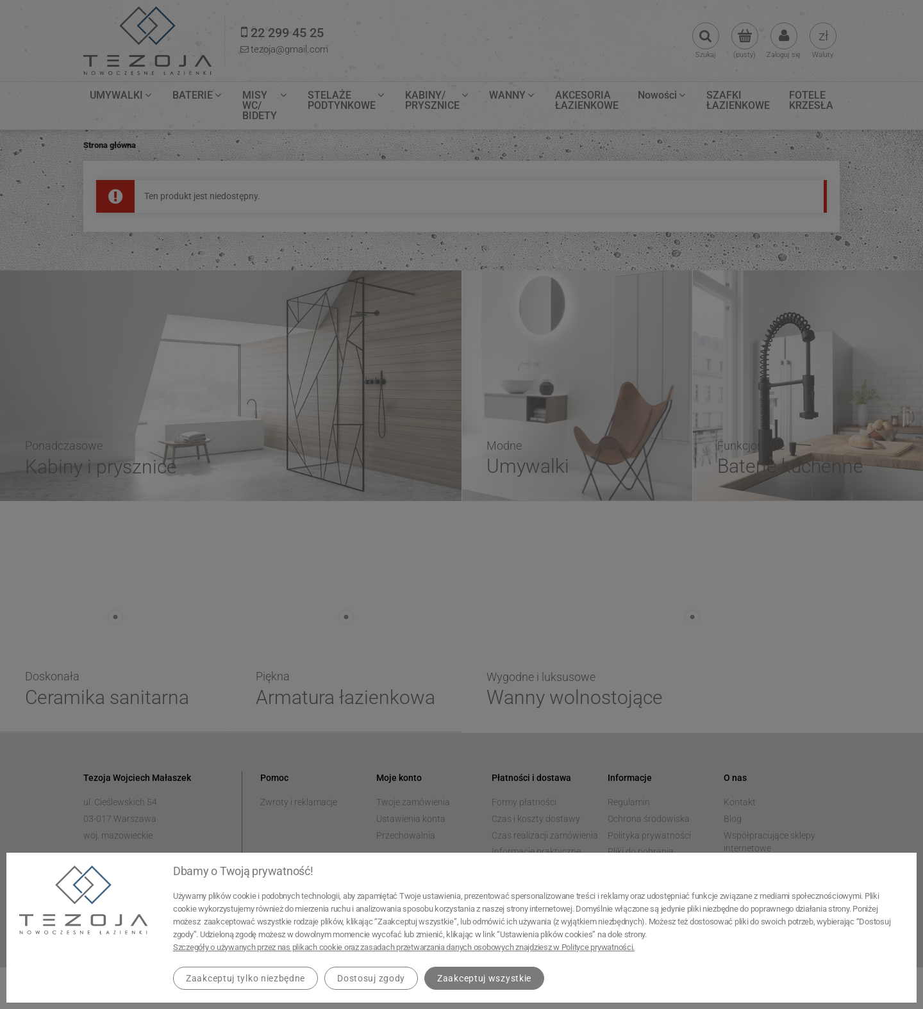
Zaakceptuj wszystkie (484, 978)
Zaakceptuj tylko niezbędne (245, 978)
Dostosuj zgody (371, 978)
